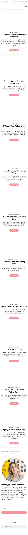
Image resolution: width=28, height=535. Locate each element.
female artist (14, 79)
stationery (16, 214)
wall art (16, 32)
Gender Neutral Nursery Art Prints (14, 306)
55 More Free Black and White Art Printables (14, 36)
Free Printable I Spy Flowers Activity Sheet (14, 391)
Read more (14, 50)
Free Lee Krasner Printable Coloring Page (14, 82)
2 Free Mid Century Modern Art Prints (14, 172)
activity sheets (11, 259)
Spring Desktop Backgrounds (14, 430)
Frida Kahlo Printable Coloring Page (14, 263)
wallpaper (16, 427)
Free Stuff (12, 32)
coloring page (8, 79)
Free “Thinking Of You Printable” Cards (14, 218)
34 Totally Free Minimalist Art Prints (14, 127)
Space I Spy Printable (14, 349)
